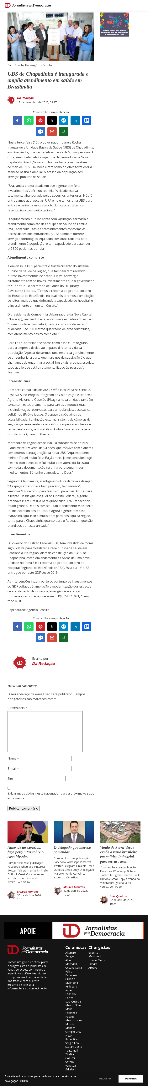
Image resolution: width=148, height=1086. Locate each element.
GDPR (24, 1081)
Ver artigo (24, 882)
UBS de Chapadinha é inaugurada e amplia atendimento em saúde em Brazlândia (48, 80)
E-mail (13, 768)
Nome (13, 758)
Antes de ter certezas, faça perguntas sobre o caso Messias (26, 852)
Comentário (17, 708)
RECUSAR (105, 1078)
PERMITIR (131, 1078)
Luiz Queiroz (118, 896)
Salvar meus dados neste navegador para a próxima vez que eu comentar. (51, 796)
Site (10, 778)
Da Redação (25, 97)
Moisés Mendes (28, 891)
